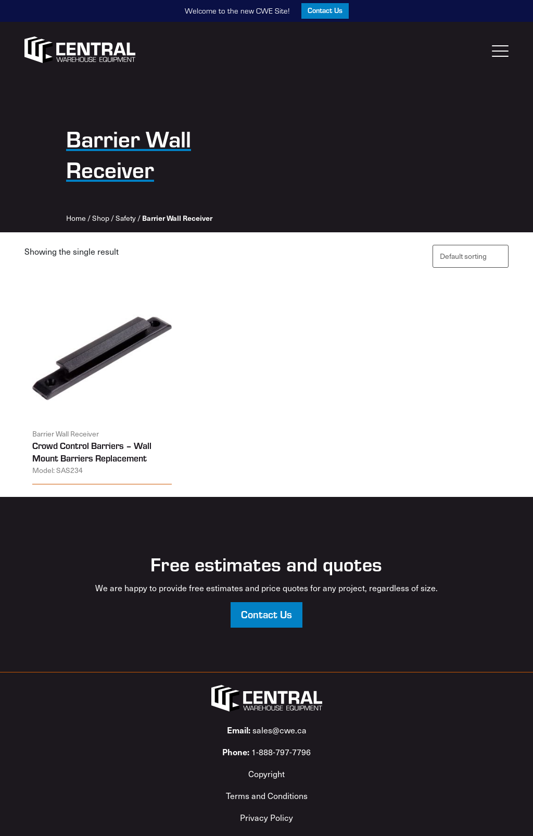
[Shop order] (471, 256)
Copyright (266, 773)
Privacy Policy (266, 817)
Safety (126, 218)
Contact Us (325, 10)
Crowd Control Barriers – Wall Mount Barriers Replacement (91, 452)
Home (76, 218)
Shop (100, 218)
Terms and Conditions (267, 795)
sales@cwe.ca (267, 729)
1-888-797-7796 (266, 751)
